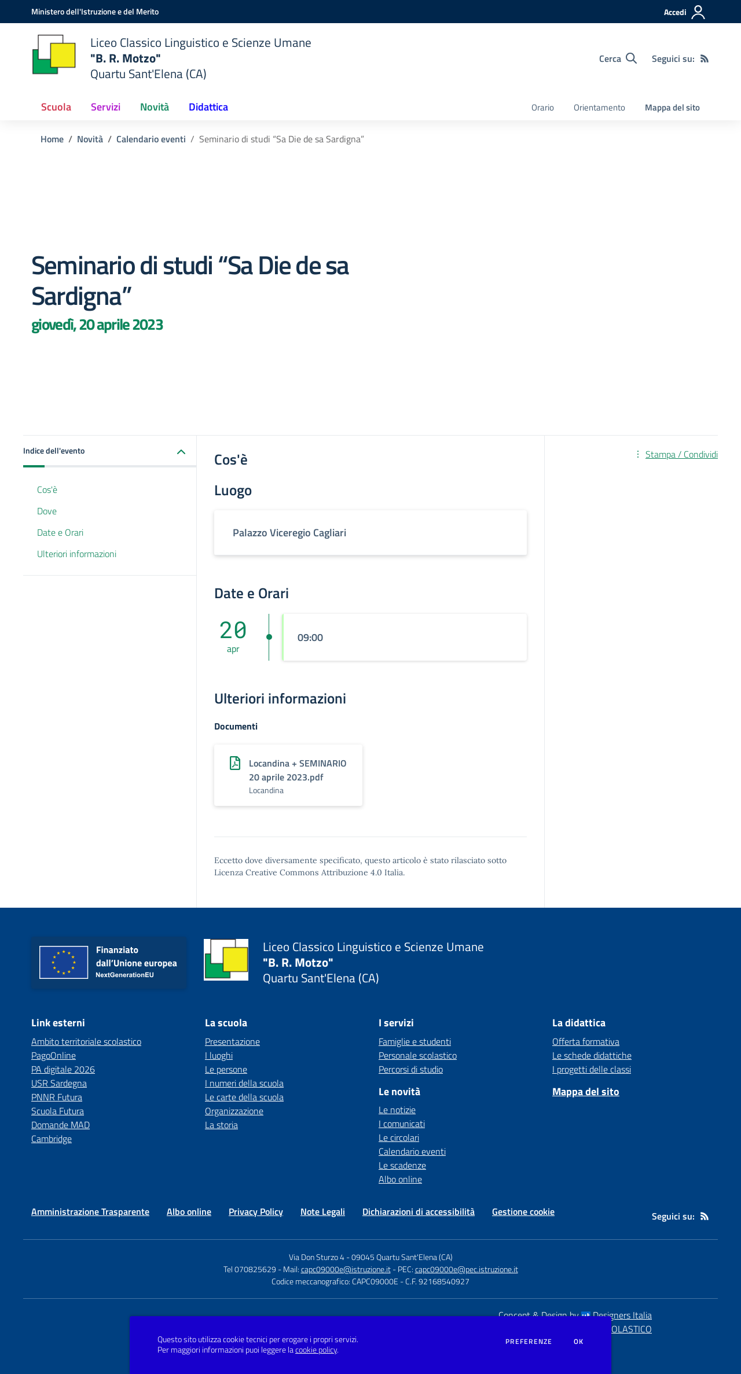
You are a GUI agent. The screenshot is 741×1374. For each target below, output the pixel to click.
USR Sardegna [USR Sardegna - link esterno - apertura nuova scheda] (59, 1083)
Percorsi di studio (411, 1069)
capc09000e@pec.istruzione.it (466, 1269)
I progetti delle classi (591, 1069)
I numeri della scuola (244, 1083)
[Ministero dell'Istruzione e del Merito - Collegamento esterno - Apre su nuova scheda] (95, 11)
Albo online (400, 1179)
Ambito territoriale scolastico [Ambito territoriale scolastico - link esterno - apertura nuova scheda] (86, 1041)
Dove (47, 511)
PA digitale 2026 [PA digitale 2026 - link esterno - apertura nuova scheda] (63, 1069)
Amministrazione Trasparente (90, 1211)
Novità (90, 139)
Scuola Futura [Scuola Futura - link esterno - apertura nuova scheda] (57, 1111)
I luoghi (219, 1055)
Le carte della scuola (244, 1097)
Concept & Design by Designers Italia (575, 1315)
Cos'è (47, 489)
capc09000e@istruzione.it (346, 1269)
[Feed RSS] (704, 58)
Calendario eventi (151, 139)
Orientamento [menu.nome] (599, 107)
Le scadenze (402, 1165)
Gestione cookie (523, 1211)
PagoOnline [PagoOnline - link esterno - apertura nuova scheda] (53, 1055)
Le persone (226, 1069)
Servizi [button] (105, 107)
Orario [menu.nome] (542, 107)
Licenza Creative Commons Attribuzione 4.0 (298, 872)
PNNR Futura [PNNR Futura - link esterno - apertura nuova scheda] (56, 1097)
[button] (110, 451)
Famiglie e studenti (415, 1041)
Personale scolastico (418, 1055)
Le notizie (397, 1110)
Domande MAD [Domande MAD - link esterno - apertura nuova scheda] (60, 1125)
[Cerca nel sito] (618, 58)
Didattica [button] (208, 107)
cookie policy (316, 1349)
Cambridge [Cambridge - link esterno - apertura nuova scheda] (51, 1138)
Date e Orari (60, 532)
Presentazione (232, 1041)
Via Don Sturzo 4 (316, 1257)
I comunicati (402, 1123)
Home (52, 139)
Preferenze (528, 1341)
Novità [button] (154, 107)
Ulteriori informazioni (76, 554)
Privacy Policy (256, 1211)
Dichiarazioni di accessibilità (418, 1211)
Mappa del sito (672, 107)
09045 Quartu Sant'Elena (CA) (402, 1257)
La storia (221, 1125)
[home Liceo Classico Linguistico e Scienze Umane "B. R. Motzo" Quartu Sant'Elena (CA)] (171, 58)
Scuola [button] (56, 107)
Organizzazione (234, 1111)
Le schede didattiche (592, 1055)
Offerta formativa (585, 1041)
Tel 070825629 (249, 1269)
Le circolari (399, 1137)
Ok (579, 1341)
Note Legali (322, 1211)
